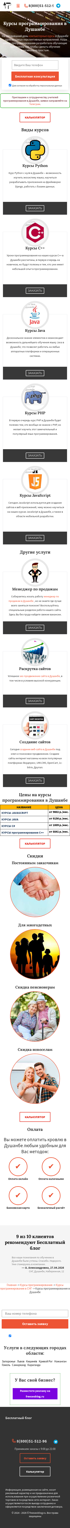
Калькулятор (35, 117)
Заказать (35, 208)
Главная (12, 1285)
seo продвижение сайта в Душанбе (40, 676)
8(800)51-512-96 (42, 5)
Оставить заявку (35, 1458)
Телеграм (34, 104)
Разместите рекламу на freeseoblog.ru (35, 1393)
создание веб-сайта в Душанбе (37, 749)
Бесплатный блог (18, 1418)
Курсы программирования (36, 1285)
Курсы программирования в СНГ (31, 1286)
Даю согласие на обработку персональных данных (35, 85)
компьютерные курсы (42, 36)
